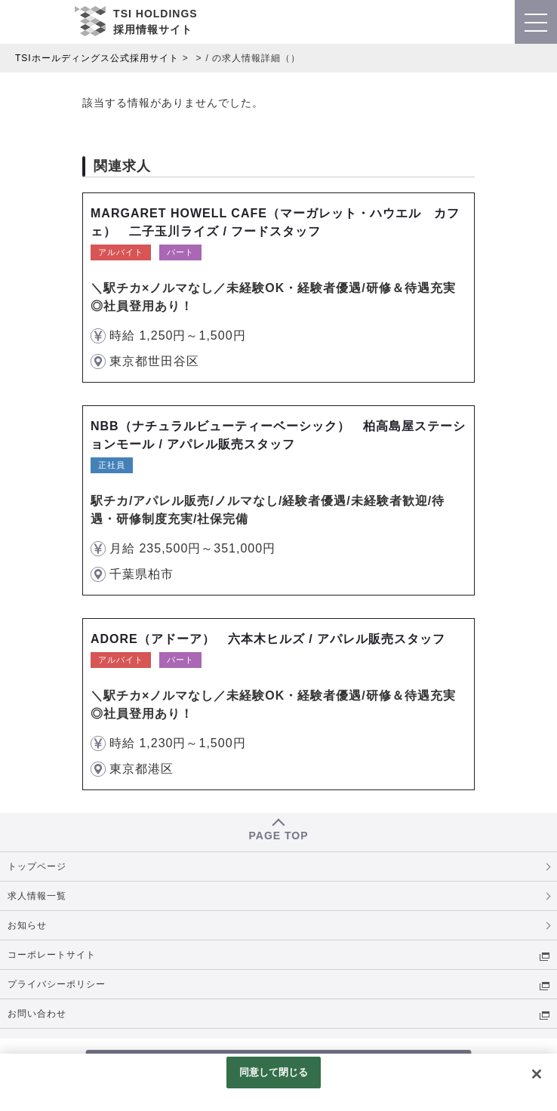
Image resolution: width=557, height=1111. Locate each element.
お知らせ (27, 925)
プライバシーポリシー (57, 984)
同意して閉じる (274, 1072)
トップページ (37, 866)
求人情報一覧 (37, 896)
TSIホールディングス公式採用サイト (97, 58)
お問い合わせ (37, 1013)
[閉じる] (536, 1074)
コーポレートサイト (52, 954)
